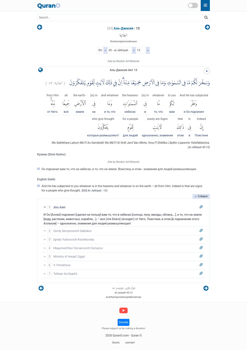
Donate (123, 322)
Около (115, 342)
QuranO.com (121, 335)
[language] (40, 71)
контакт (130, 342)
